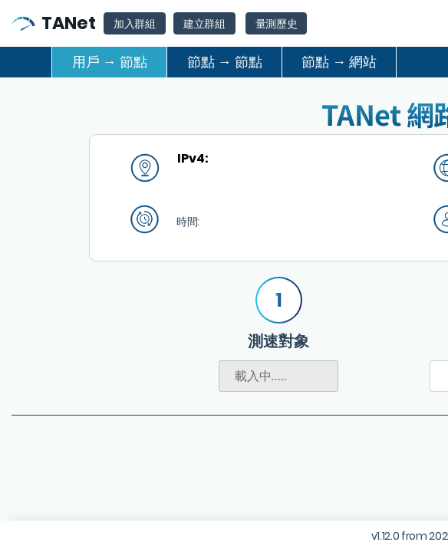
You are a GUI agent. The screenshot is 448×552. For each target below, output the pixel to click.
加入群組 (135, 23)
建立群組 (204, 23)
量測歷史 (276, 23)
